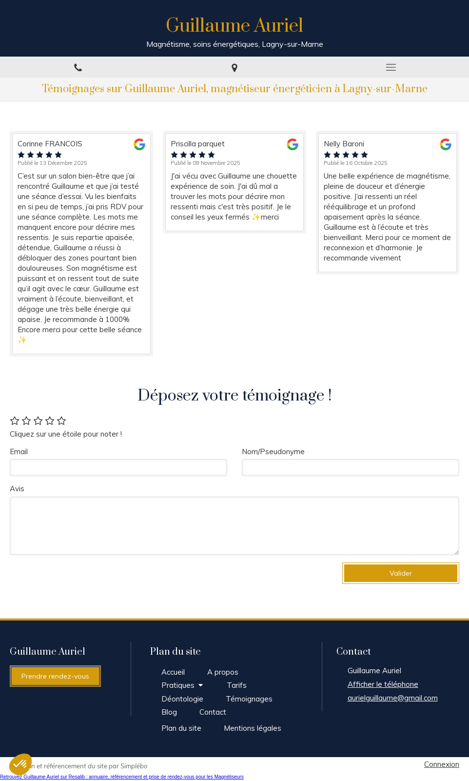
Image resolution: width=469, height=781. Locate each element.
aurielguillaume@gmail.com (393, 697)
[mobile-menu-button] (391, 67)
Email (19, 451)
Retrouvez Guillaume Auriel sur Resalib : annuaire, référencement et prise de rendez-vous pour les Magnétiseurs (122, 777)
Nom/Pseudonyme (273, 451)
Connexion (441, 764)
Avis (17, 488)
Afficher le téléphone (383, 684)
